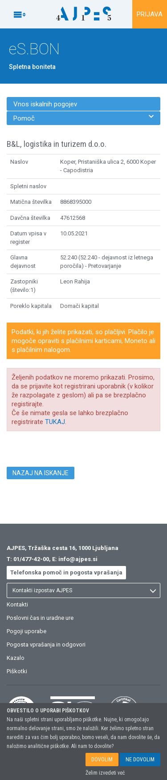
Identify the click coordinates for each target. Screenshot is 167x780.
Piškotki (17, 671)
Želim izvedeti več (105, 773)
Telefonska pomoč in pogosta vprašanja (66, 572)
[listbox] (83, 590)
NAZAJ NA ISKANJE (40, 473)
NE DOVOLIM (140, 759)
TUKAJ (55, 422)
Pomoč (83, 118)
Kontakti (17, 604)
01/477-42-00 (31, 559)
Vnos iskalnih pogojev (45, 104)
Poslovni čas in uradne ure (40, 617)
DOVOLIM (102, 759)
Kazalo (15, 658)
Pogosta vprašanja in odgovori (46, 644)
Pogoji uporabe (26, 631)
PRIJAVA (150, 14)
